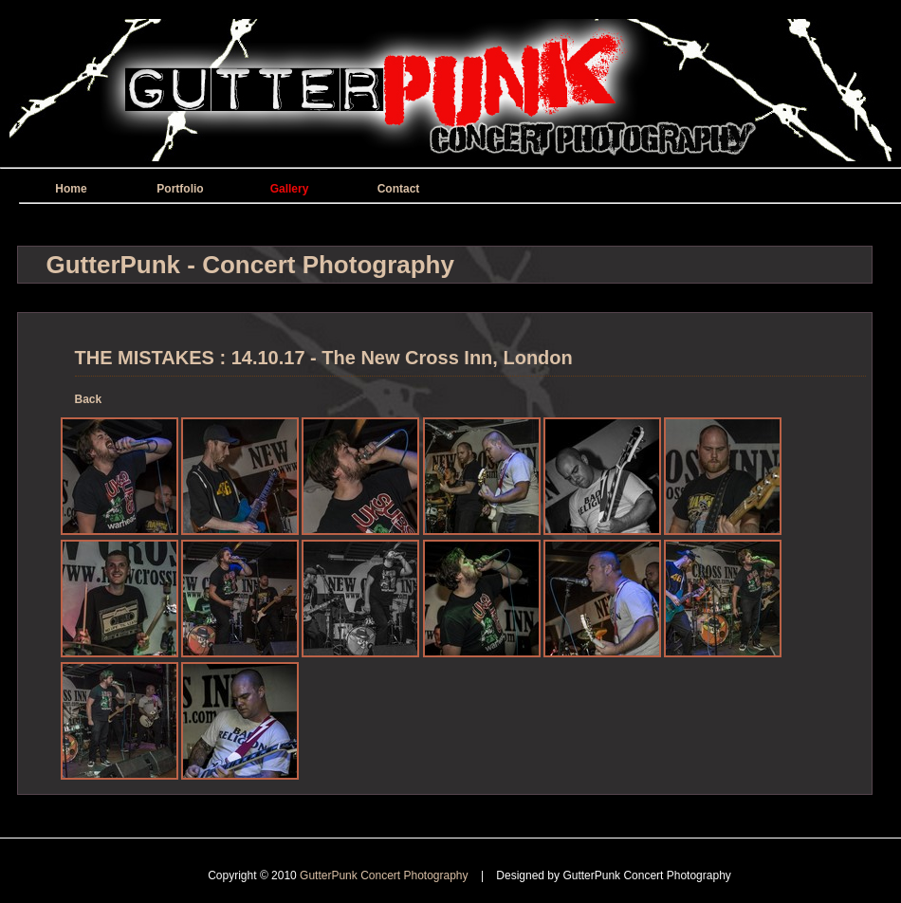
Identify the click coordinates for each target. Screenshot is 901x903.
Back (88, 399)
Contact (398, 188)
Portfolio (179, 188)
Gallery (289, 188)
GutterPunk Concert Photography (385, 875)
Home (70, 188)
